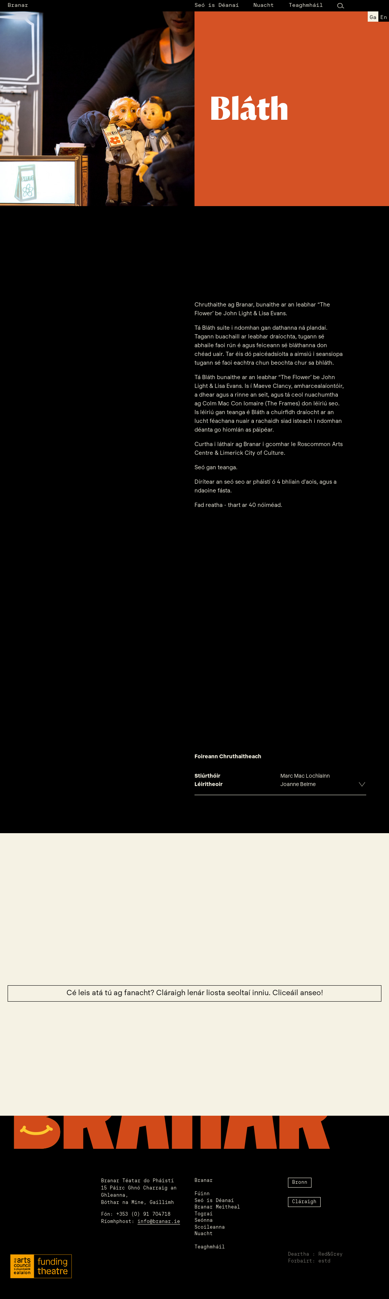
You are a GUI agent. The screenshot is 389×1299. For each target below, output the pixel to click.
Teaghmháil (306, 5)
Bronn (299, 1182)
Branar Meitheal (217, 1207)
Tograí (203, 1214)
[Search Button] (340, 6)
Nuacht (263, 5)
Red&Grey (330, 1254)
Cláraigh (304, 1202)
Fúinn (202, 1194)
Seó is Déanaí (216, 5)
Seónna (203, 1220)
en (383, 18)
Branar (18, 5)
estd (324, 1261)
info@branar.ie (159, 1222)
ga (373, 18)
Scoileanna (209, 1227)
